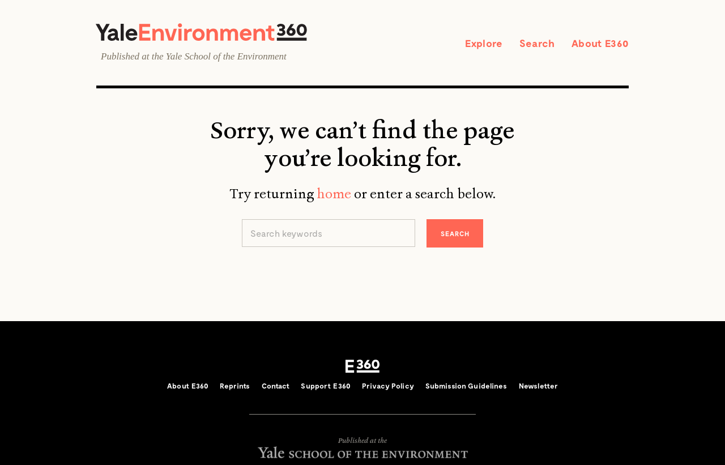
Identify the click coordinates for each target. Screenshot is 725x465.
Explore (483, 43)
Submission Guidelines (466, 385)
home (334, 194)
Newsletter (538, 385)
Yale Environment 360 (201, 32)
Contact (276, 385)
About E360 (600, 43)
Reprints (235, 385)
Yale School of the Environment (226, 56)
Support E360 (326, 385)
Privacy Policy (388, 385)
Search (537, 43)
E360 (362, 366)
